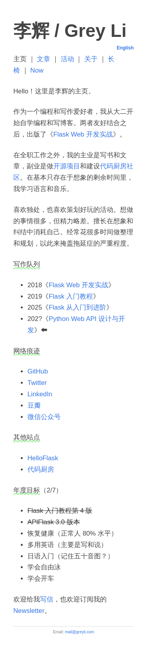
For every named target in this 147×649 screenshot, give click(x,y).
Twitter (37, 382)
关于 (91, 59)
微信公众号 (44, 417)
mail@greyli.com (79, 632)
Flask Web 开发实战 (83, 134)
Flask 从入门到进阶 (77, 307)
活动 (67, 59)
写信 (46, 599)
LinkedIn (39, 394)
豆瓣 (34, 405)
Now (37, 70)
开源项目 (66, 166)
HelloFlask (42, 458)
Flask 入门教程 (71, 296)
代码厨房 (40, 469)
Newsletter (28, 610)
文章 (43, 59)
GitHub (37, 371)
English (125, 48)
